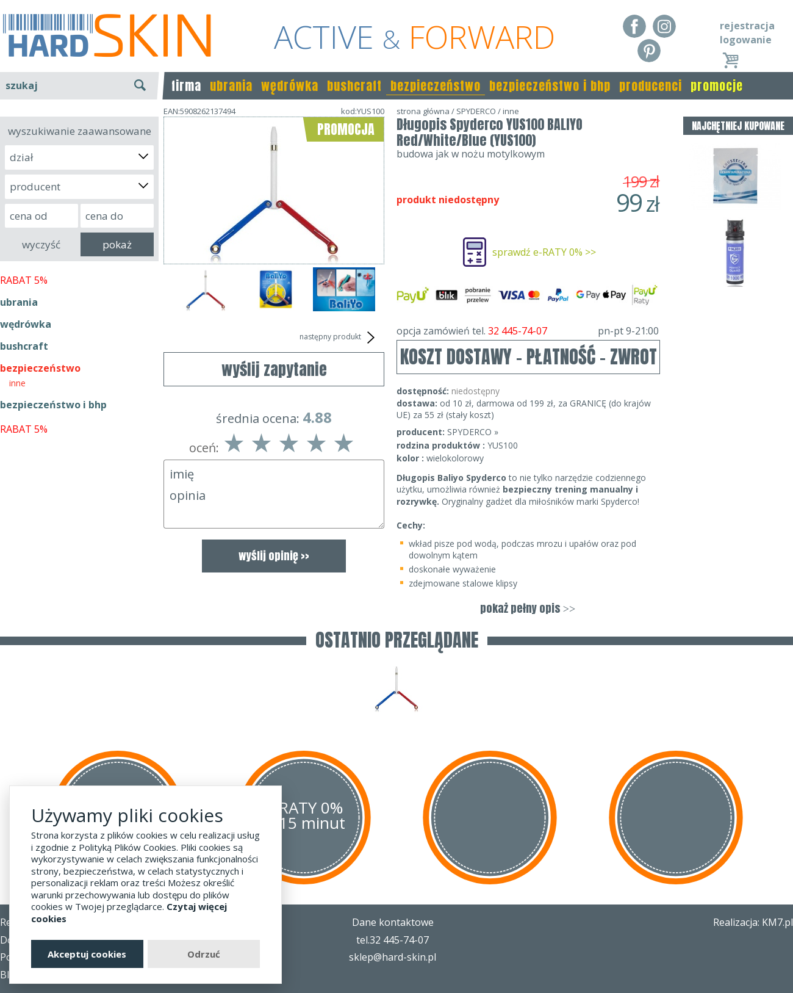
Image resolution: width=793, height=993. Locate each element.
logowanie (746, 39)
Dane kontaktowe (393, 922)
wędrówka (289, 85)
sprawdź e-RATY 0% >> (544, 252)
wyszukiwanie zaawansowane (79, 131)
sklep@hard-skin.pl (392, 957)
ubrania (231, 85)
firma (186, 85)
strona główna (423, 111)
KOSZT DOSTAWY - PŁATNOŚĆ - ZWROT (528, 356)
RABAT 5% (24, 280)
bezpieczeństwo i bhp (550, 85)
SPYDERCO (476, 111)
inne (17, 383)
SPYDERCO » (472, 432)
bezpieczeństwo (435, 85)
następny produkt (339, 337)
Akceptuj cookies (87, 954)
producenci (650, 85)
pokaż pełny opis (527, 608)
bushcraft (354, 85)
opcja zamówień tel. (527, 331)
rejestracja (747, 25)
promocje (717, 85)
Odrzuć (203, 954)
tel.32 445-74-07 (392, 940)
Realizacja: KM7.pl (753, 922)
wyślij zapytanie (274, 369)
